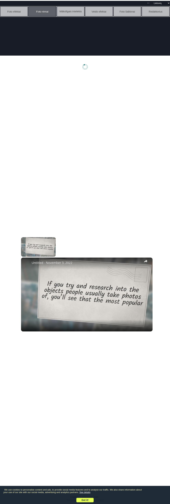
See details (84, 492)
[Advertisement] (86, 102)
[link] (26, 263)
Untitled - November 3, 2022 (52, 263)
